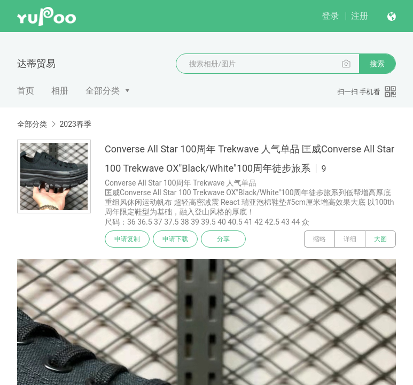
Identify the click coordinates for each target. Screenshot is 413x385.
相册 (59, 91)
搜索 (377, 63)
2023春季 (75, 124)
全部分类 (102, 91)
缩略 (319, 239)
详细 (350, 239)
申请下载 (175, 239)
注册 (359, 16)
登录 (330, 16)
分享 (223, 239)
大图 (380, 239)
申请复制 (127, 239)
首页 (25, 91)
